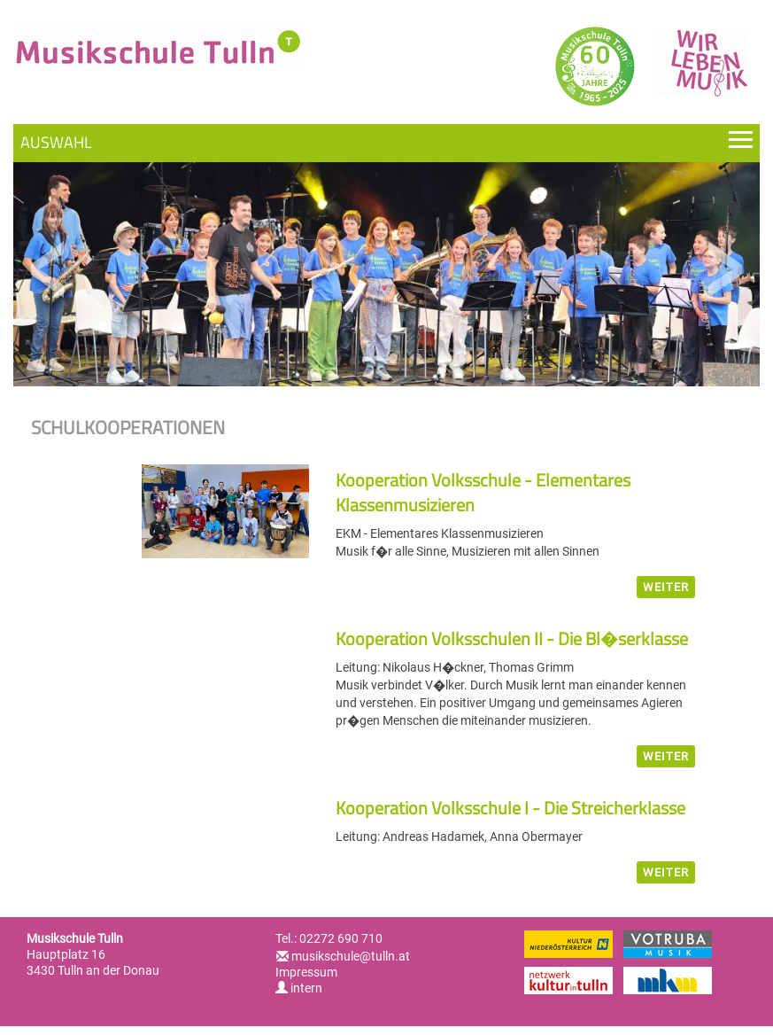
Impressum (306, 972)
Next (724, 270)
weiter (666, 587)
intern (298, 988)
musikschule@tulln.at (350, 956)
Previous (48, 270)
